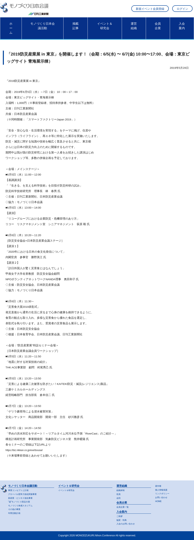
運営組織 (134, 28)
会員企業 (158, 28)
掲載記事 (75, 28)
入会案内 (182, 28)
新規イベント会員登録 (150, 9)
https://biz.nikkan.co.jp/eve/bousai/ (26, 452)
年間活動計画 (15, 513)
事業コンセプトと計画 (20, 489)
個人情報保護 (162, 489)
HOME (158, 500)
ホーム (10, 30)
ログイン (182, 9)
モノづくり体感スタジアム (22, 505)
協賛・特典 (122, 519)
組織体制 (121, 489)
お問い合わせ (162, 497)
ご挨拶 (120, 515)
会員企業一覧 (123, 506)
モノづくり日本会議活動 (42, 28)
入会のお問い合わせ (127, 523)
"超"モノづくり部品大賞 (21, 501)
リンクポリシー (163, 493)
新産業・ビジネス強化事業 (22, 497)
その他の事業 (15, 509)
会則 (118, 497)
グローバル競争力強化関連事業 (25, 493)
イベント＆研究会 (104, 28)
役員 (118, 493)
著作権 (158, 485)
